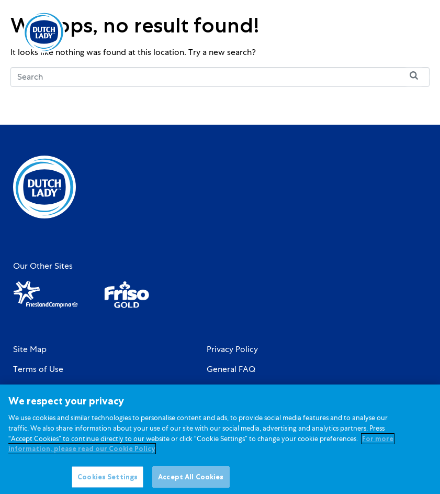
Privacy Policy (232, 349)
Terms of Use (38, 369)
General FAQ (231, 369)
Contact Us (34, 389)
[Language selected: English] (375, 32)
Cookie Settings (236, 389)
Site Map (30, 349)
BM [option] (375, 33)
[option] (375, 33)
